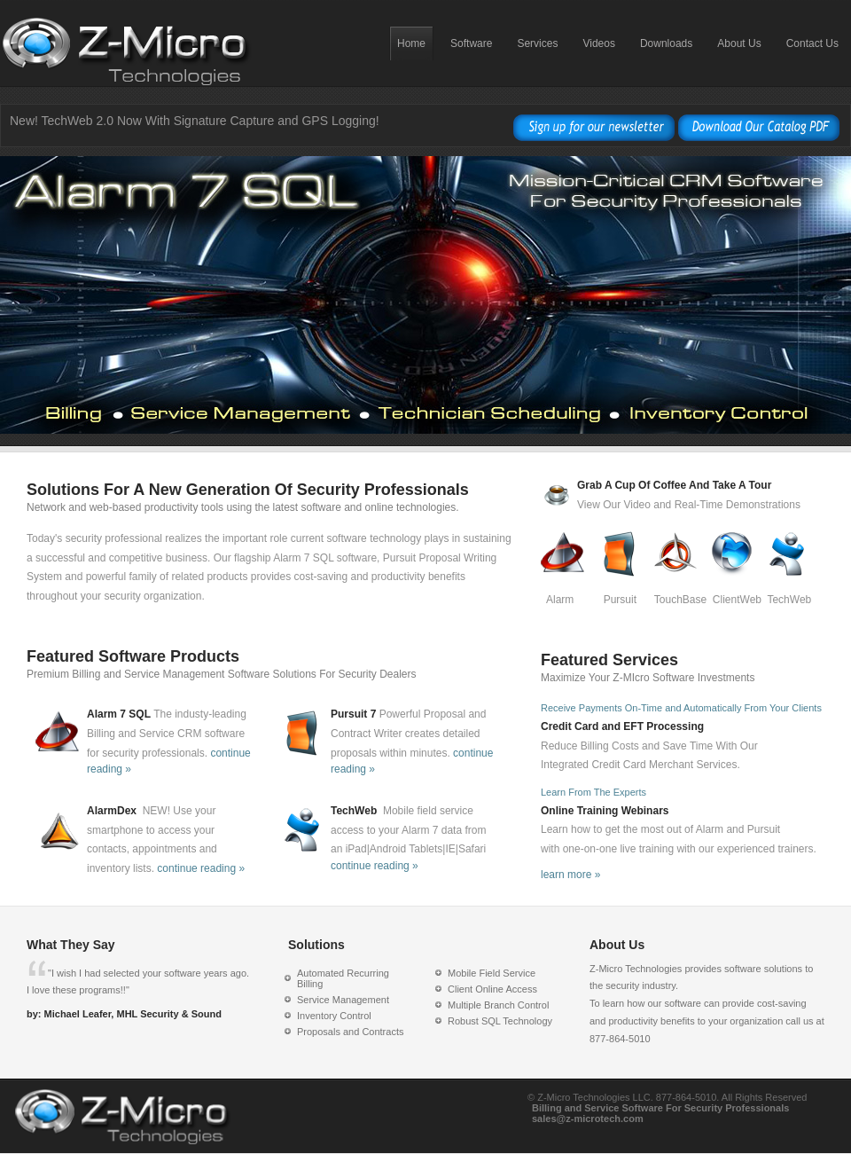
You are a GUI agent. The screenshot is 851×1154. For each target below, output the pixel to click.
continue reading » (201, 868)
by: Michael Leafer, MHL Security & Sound (124, 1014)
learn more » (570, 874)
